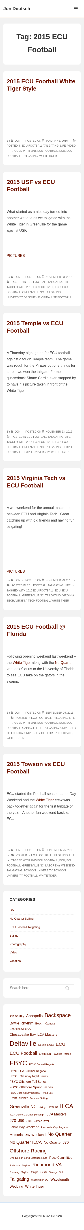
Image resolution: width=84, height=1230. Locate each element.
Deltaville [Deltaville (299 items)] (23, 1043)
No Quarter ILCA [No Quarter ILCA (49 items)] (26, 1142)
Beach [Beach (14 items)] (39, 1023)
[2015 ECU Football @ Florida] (59, 712)
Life (63, 145)
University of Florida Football (48, 733)
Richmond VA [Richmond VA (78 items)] (47, 1164)
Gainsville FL (32, 728)
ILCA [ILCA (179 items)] (66, 1106)
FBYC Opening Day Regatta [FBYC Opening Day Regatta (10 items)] (25, 1092)
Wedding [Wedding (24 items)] (16, 1186)
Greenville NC (33, 292)
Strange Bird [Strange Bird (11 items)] (56, 1172)
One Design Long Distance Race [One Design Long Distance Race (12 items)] (28, 1157)
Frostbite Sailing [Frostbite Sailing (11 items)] (39, 1098)
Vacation (15, 961)
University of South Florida (28, 297)
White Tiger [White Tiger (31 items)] (34, 1186)
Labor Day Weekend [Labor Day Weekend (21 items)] (24, 1127)
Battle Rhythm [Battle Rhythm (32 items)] (21, 1023)
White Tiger (48, 156)
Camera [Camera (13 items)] (50, 1023)
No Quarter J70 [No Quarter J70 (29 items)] (56, 1142)
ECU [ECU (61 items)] (60, 1044)
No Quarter (64, 663)
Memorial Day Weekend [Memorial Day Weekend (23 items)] (27, 1135)
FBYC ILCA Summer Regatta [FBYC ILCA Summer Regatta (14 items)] (28, 1071)
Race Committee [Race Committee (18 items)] (60, 1157)
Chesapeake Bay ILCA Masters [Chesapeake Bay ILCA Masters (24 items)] (33, 1034)
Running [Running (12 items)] (14, 1172)
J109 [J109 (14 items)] (29, 1121)
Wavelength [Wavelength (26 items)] (59, 1179)
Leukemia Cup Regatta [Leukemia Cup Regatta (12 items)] (54, 1127)
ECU (62, 150)
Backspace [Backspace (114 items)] (58, 1015)
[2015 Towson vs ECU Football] (59, 850)
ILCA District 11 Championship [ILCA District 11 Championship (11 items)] (27, 1114)
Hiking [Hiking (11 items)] (42, 1107)
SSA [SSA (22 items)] (44, 1172)
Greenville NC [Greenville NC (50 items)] (23, 1106)
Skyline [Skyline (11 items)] (25, 1172)
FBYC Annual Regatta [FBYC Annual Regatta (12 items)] (41, 1064)
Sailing (14, 935)
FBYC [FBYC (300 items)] (18, 1063)
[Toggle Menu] (76, 8)
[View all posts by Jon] (16, 140)
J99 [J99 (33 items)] (21, 1121)
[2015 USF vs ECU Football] (58, 277)
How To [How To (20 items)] (52, 1107)
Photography (18, 944)
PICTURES (16, 256)
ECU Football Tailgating (40, 145)
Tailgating (30, 156)
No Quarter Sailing (22, 918)
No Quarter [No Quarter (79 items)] (59, 1134)
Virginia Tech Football (32, 600)
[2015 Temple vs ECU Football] (58, 431)
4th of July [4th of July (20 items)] (17, 1016)
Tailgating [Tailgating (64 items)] (19, 1179)
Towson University (38, 870)
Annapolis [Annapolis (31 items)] (34, 1016)
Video (71, 145)
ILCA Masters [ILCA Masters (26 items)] (56, 1114)
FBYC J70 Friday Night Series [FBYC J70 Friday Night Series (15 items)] (29, 1076)
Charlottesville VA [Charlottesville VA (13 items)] (20, 1029)
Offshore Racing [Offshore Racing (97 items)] (28, 1151)
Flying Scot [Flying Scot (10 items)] (48, 1092)
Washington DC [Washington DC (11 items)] (40, 1179)
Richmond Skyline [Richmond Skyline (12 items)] (20, 1165)
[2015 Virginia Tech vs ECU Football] (58, 580)
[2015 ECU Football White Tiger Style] (56, 140)
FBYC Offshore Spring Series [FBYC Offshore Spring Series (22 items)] (31, 1087)
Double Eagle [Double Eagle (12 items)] (46, 1045)
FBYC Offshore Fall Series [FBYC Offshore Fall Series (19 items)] (28, 1081)
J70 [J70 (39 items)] (13, 1120)
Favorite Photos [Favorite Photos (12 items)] (62, 1053)
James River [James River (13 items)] (41, 1121)
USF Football (61, 297)
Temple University (36, 452)
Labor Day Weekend (60, 865)
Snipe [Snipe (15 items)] (35, 1172)
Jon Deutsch (16, 8)
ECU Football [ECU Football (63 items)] (23, 1053)
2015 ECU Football (44, 150)
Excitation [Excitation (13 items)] (45, 1053)
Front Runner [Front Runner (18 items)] (19, 1098)
